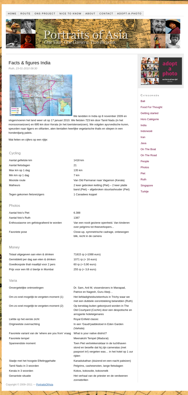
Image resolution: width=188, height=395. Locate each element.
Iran (143, 137)
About (90, 13)
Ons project (44, 13)
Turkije (145, 191)
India (143, 125)
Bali (143, 101)
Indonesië (146, 131)
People (145, 161)
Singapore (147, 185)
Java (143, 143)
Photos (145, 167)
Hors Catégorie (150, 119)
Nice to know (71, 13)
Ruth (143, 179)
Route (25, 13)
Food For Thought (151, 107)
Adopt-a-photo (129, 13)
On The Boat (148, 149)
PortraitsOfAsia (44, 384)
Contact (106, 13)
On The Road (149, 155)
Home (12, 13)
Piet (143, 173)
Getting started (149, 113)
